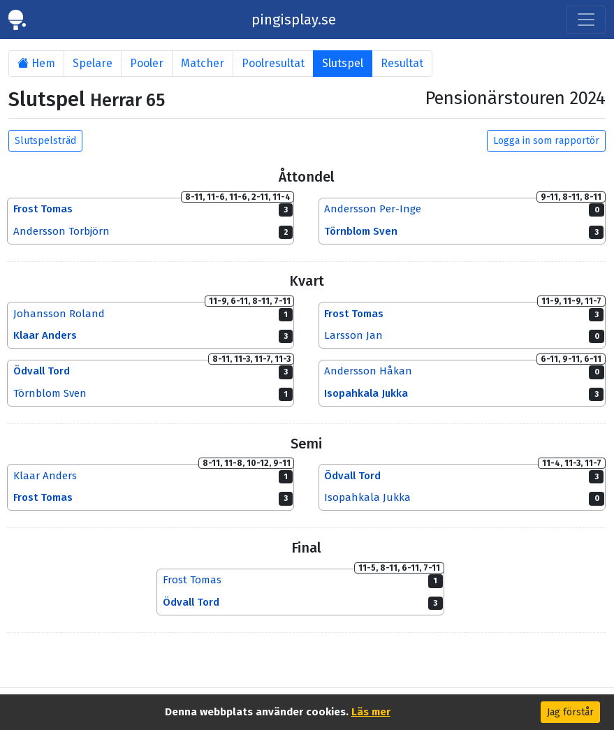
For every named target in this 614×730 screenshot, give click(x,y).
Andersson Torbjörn (61, 231)
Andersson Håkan (368, 371)
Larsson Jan (353, 336)
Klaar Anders (45, 336)
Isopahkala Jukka (366, 394)
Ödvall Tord (41, 371)
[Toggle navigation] (586, 20)
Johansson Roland (59, 313)
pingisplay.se (293, 19)
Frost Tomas (43, 209)
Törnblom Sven (360, 231)
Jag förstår (570, 712)
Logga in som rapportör (546, 141)
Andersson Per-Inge (372, 209)
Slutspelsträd (45, 141)
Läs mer (370, 712)
